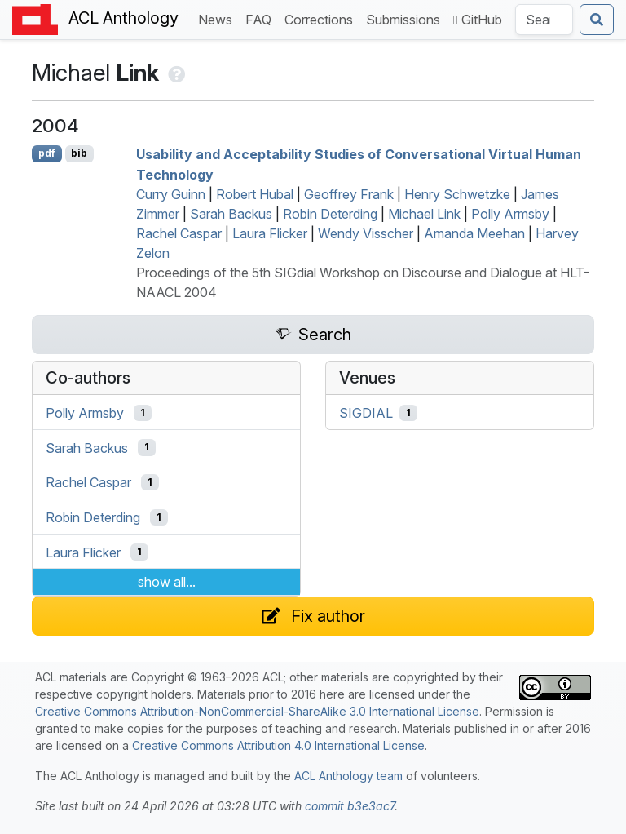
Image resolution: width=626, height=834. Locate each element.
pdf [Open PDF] (46, 153)
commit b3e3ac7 (350, 806)
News (218, 18)
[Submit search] (597, 19)
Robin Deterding (330, 214)
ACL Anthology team (348, 776)
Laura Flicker (269, 233)
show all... (167, 582)
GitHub (477, 19)
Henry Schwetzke (457, 194)
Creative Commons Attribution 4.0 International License (278, 745)
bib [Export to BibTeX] (79, 153)
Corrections (321, 18)
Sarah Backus (231, 214)
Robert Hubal (254, 194)
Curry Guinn (170, 194)
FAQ (261, 18)
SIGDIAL (366, 413)
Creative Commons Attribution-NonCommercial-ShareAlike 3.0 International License (257, 711)
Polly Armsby (510, 214)
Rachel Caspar (179, 233)
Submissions (406, 18)
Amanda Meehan (474, 233)
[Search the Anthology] (544, 19)
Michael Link (424, 214)
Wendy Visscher (365, 233)
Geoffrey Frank (349, 194)
